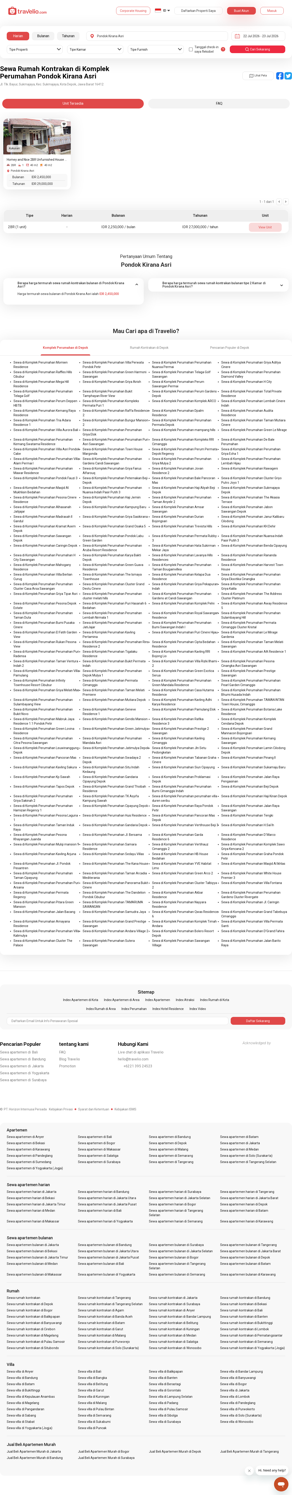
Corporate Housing (133, 11)
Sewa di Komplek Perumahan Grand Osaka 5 (114, 526)
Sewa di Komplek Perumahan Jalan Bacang (44, 912)
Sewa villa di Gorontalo (165, 1390)
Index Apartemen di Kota (80, 1000)
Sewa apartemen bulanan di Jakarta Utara (108, 1251)
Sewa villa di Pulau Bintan (96, 1409)
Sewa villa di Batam (21, 1384)
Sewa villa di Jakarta (234, 1390)
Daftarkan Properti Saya (198, 11)
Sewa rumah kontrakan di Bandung (245, 1298)
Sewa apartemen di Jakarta (22, 1066)
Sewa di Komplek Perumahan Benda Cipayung (254, 545)
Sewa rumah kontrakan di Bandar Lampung (180, 1316)
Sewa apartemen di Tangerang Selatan (248, 1162)
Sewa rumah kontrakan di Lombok (244, 1329)
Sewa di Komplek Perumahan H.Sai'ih (247, 825)
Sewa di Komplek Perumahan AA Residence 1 (253, 651)
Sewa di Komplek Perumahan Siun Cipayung (183, 767)
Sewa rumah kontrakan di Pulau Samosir (36, 1341)
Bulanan (43, 36)
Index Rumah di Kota (214, 1000)
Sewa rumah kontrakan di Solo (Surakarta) (108, 1348)
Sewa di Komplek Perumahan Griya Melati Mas (46, 690)
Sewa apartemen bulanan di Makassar (34, 1274)
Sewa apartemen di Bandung (23, 1059)
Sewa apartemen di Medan (239, 1149)
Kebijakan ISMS (125, 1109)
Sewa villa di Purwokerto (237, 1409)
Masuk (272, 11)
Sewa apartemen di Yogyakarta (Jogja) (35, 1168)
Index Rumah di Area (101, 1009)
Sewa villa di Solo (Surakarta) (241, 1415)
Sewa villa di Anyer (20, 1371)
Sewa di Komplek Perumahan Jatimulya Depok (116, 748)
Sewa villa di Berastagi (165, 1384)
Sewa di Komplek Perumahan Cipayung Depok (115, 806)
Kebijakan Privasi (61, 1109)
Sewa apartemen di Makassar (99, 1149)
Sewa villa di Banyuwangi (238, 1378)
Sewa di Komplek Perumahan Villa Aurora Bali (45, 430)
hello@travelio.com (133, 1059)
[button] (73, 285)
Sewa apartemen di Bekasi (26, 1143)
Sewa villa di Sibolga (163, 1415)
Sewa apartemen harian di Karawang (246, 1221)
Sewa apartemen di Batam (239, 1137)
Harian (18, 36)
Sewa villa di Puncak (92, 1428)
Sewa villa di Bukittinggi (23, 1390)
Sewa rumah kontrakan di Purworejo (104, 1341)
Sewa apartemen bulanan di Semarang (177, 1274)
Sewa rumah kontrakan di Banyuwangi (34, 1323)
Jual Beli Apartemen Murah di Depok (175, 1451)
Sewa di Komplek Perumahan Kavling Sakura (45, 767)
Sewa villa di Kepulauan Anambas (31, 1396)
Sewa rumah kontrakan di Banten (244, 1316)
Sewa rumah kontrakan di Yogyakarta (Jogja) (252, 1348)
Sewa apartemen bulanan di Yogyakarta (106, 1274)
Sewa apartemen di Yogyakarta (24, 1073)
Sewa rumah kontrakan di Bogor (30, 1310)
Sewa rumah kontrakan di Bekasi (243, 1304)
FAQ (62, 1052)
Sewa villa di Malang (92, 1403)
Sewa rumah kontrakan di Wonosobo (175, 1348)
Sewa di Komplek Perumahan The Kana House (115, 863)
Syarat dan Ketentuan (93, 1109)
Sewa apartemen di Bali (19, 1052)
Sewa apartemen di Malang (168, 1149)
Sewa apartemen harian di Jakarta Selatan (179, 1198)
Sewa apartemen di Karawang (28, 1149)
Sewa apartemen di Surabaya (23, 1080)
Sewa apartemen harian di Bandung (103, 1192)
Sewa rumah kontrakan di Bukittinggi (246, 1323)
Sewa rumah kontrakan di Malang (102, 1335)
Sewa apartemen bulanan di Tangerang (248, 1245)
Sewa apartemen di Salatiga (98, 1155)
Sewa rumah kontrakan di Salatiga (173, 1341)
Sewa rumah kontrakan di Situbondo (33, 1348)
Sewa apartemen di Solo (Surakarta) (246, 1155)
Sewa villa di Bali (89, 1371)
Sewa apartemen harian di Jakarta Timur (36, 1204)
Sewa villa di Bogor (233, 1384)
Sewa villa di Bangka (92, 1378)
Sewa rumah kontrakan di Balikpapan (33, 1316)
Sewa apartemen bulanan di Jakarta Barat (250, 1251)
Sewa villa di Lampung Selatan (170, 1396)
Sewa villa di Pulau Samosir (168, 1409)
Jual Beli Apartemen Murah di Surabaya (106, 1458)
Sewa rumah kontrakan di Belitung (173, 1323)
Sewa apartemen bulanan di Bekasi (32, 1251)
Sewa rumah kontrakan (23, 1298)
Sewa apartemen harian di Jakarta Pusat (107, 1204)
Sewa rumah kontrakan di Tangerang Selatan (110, 1304)
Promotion (67, 1066)
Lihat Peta (258, 75)
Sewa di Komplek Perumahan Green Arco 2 (182, 873)
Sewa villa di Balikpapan (166, 1371)
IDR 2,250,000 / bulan (118, 227)
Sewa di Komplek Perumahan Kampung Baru (114, 507)
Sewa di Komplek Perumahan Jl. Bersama (112, 834)
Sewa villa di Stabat (21, 1422)
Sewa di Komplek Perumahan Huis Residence (115, 815)
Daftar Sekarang (258, 1021)
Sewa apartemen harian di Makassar (33, 1221)
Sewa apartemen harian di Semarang (176, 1221)
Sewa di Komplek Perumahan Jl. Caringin (250, 902)
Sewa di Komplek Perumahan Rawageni (249, 468)
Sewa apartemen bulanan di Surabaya (176, 1245)
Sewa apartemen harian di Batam (244, 1210)
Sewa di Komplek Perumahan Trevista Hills (182, 526)
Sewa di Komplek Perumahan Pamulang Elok (184, 709)
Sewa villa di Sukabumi (94, 1422)
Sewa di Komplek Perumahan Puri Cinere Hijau (185, 632)
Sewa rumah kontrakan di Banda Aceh (105, 1316)
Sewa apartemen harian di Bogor (172, 1204)
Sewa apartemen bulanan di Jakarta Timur (37, 1257)
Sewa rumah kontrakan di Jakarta (173, 1298)
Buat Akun (241, 11)
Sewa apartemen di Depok (168, 1143)
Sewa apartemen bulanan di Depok (245, 1257)
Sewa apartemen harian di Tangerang (247, 1192)
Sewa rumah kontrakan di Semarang (246, 1341)
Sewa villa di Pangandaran (25, 1409)
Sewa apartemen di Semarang (171, 1155)
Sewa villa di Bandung (22, 1378)
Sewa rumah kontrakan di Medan (172, 1335)
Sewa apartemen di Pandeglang (30, 1155)
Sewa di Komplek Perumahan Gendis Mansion (115, 719)
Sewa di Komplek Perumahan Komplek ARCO (184, 401)
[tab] (73, 285)
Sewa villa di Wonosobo (236, 1422)
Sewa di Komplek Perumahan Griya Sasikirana (115, 516)
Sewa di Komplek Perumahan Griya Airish (112, 382)
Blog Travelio (69, 1059)
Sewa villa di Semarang (94, 1415)
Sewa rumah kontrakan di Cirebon (31, 1329)
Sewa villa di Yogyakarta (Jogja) (29, 1428)
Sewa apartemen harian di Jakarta (31, 1192)
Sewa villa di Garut (91, 1390)
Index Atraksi (185, 1000)
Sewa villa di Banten (163, 1378)
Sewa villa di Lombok (235, 1396)
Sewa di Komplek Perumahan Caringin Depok (45, 545)
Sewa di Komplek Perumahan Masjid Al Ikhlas (253, 863)
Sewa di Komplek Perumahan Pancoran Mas (44, 757)
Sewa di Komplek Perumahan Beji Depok (250, 786)
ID (164, 11)
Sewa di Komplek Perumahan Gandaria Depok (115, 825)
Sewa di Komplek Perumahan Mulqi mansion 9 (46, 844)
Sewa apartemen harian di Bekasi (31, 1198)
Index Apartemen (157, 1000)
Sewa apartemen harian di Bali (100, 1210)
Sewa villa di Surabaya (165, 1422)
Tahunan (68, 36)
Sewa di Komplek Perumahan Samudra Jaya (114, 912)
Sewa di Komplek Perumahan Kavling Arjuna (44, 854)
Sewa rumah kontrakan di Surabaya (174, 1304)
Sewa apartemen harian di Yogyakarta (105, 1221)
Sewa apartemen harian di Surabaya (175, 1192)
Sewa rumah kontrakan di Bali (241, 1310)
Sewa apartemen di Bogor (96, 1143)
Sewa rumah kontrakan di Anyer (172, 1310)
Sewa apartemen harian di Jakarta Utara (107, 1198)
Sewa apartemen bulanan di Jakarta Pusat (108, 1257)
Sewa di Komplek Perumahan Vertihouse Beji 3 (185, 825)
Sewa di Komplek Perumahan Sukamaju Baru (253, 767)
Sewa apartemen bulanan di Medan (32, 1263)
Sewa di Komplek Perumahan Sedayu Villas (113, 854)
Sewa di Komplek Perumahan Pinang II (248, 757)
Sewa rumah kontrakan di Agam (101, 1310)
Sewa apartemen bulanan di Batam (245, 1263)
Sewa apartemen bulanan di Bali (101, 1263)
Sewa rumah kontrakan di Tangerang (104, 1298)
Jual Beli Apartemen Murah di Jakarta (34, 1451)
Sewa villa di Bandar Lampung (241, 1371)
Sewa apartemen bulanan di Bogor (174, 1257)
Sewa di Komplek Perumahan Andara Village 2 (115, 931)
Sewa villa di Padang (163, 1403)
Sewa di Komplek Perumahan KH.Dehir (248, 526)
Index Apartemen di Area (121, 1000)
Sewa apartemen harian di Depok (244, 1204)
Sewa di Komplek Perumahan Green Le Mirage (254, 430)
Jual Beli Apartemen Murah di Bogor (104, 1451)
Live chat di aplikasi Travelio (141, 1052)
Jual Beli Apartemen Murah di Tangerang (249, 1451)
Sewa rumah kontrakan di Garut (100, 1329)
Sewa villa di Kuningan (93, 1396)
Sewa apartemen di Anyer (25, 1137)
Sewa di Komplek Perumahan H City (246, 382)
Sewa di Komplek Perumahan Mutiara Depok (114, 700)
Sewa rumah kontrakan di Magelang (32, 1335)
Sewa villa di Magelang (23, 1403)
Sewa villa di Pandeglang (237, 1403)
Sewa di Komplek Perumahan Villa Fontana (251, 883)
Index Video (198, 1009)
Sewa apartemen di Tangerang (171, 1162)
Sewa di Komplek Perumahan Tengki (247, 815)
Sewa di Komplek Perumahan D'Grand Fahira (252, 931)
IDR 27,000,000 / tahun (200, 227)
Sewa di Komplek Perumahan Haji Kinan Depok (254, 796)
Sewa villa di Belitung (93, 1384)
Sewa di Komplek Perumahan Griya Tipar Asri (45, 594)
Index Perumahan (134, 1009)
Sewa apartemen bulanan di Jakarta (33, 1245)
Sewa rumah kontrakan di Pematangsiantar (251, 1335)
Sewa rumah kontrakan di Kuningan (174, 1329)
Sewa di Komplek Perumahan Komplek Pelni (183, 603)
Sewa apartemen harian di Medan (31, 1210)
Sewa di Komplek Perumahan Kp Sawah (41, 777)
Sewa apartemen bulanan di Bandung (105, 1245)
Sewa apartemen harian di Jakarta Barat (249, 1198)
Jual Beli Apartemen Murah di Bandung (35, 1458)
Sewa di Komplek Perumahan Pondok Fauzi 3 (45, 478)
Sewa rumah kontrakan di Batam (101, 1323)
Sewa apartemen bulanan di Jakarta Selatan (181, 1251)
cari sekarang (257, 49)
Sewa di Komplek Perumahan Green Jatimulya (115, 728)
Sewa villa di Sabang (21, 1415)
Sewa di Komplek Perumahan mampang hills (183, 430)
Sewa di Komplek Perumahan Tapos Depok (43, 786)
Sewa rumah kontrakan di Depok (30, 1304)
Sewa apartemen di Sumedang (29, 1162)
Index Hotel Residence (168, 1009)
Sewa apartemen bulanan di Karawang (248, 1274)
